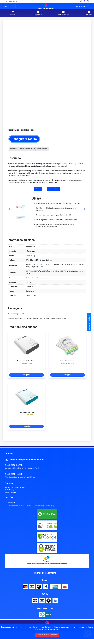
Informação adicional (27, 149)
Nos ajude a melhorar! (89, 322)
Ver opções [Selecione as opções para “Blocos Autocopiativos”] (67, 375)
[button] (10, 209)
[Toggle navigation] (88, 6)
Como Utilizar (53, 189)
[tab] (14, 149)
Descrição (13, 149)
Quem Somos (11, 502)
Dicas (38, 189)
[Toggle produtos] (13, 6)
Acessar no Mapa (11, 492)
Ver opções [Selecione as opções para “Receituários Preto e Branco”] (26, 375)
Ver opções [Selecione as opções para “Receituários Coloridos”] (26, 426)
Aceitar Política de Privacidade (47, 635)
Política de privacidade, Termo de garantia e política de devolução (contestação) (30, 506)
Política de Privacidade (51, 629)
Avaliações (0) (42, 149)
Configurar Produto (24, 139)
